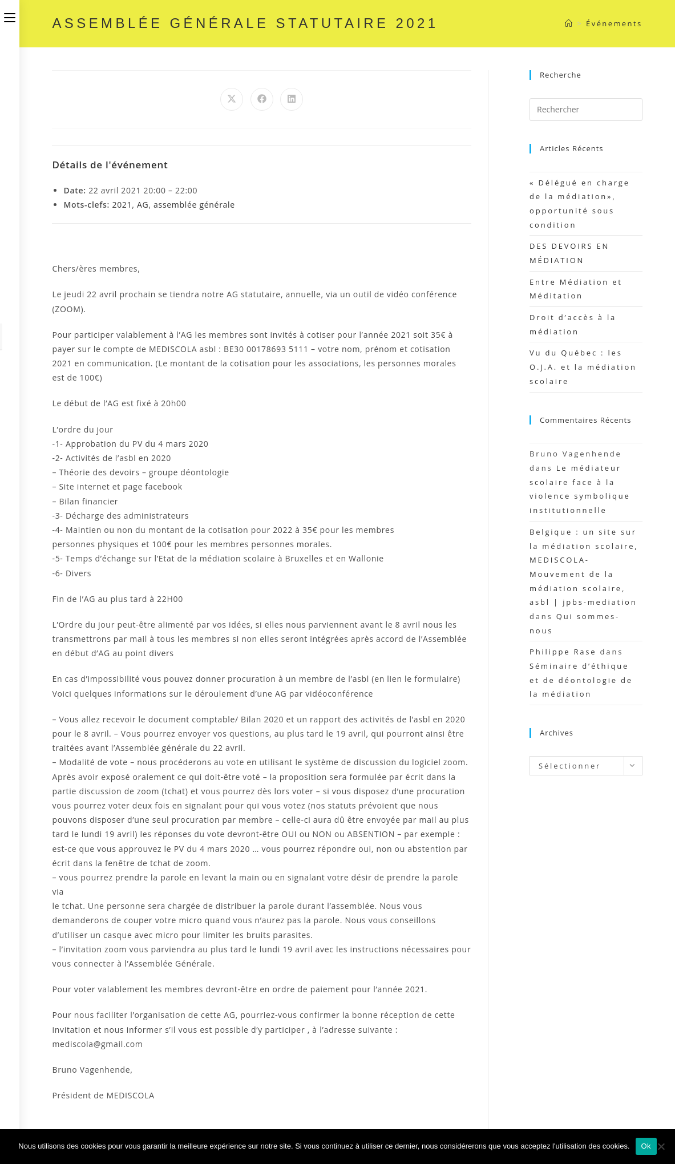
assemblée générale (194, 204)
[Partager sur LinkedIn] (291, 99)
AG (142, 204)
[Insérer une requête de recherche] (586, 109)
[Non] (660, 1146)
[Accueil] (569, 23)
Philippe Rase (563, 651)
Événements (614, 23)
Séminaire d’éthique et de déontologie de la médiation (581, 680)
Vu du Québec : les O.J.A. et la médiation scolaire (583, 366)
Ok (646, 1146)
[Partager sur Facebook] (261, 99)
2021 (122, 204)
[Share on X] (231, 99)
